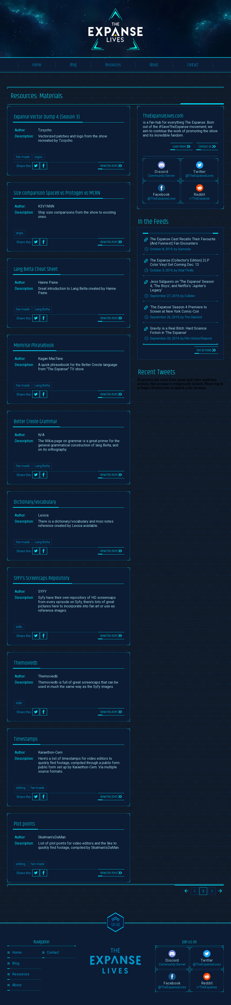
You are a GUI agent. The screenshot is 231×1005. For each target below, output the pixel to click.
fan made (23, 157)
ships (19, 233)
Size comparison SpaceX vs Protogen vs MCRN (57, 193)
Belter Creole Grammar (35, 422)
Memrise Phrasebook (34, 345)
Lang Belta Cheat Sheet (36, 269)
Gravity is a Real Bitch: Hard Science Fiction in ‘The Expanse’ (178, 330)
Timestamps (26, 739)
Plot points (24, 824)
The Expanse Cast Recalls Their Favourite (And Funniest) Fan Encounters (182, 241)
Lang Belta (42, 309)
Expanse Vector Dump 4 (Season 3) (47, 117)
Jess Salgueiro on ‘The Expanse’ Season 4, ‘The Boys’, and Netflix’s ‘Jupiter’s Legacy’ (182, 285)
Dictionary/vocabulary (35, 502)
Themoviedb (25, 663)
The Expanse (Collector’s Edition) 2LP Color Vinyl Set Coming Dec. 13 (179, 262)
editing (20, 788)
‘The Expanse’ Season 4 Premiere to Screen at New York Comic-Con (178, 309)
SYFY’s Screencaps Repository (41, 578)
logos (38, 157)
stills (19, 627)
